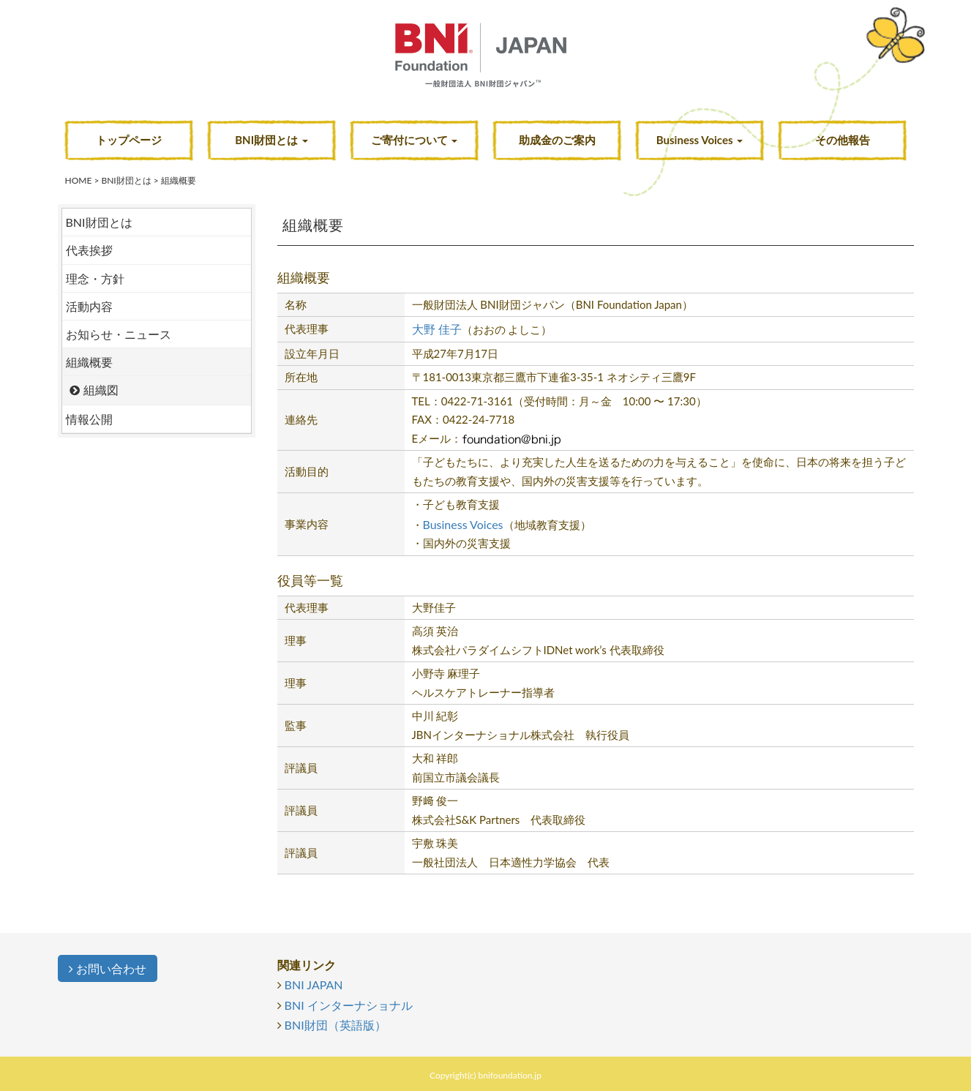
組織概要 (89, 362)
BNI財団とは (271, 139)
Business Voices (699, 139)
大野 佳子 (437, 329)
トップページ (129, 139)
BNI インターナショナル (349, 1005)
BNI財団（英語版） (335, 1025)
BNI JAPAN (314, 984)
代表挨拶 (89, 250)
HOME (78, 180)
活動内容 (89, 306)
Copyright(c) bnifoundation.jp (485, 1075)
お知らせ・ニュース (118, 334)
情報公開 (89, 419)
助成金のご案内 (557, 139)
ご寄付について (414, 139)
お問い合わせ (107, 968)
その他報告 (842, 139)
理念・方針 (95, 278)
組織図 (101, 390)
